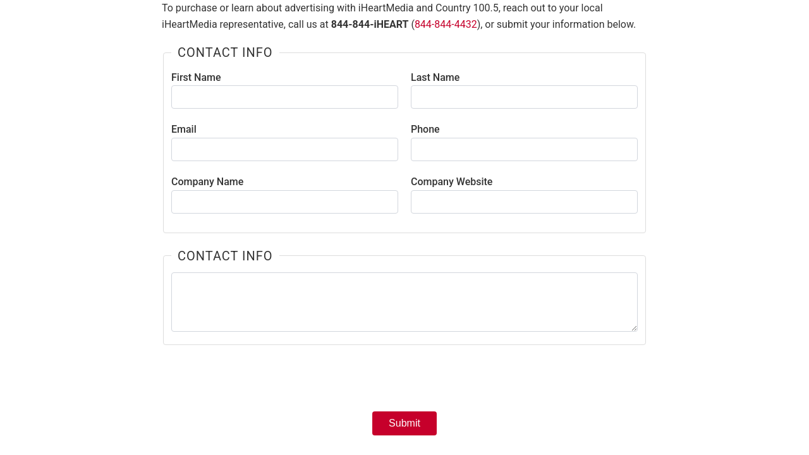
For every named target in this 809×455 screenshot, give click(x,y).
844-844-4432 (446, 24)
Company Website (451, 182)
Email (184, 129)
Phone (425, 129)
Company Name (207, 182)
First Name (196, 77)
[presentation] (404, 382)
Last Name (435, 77)
